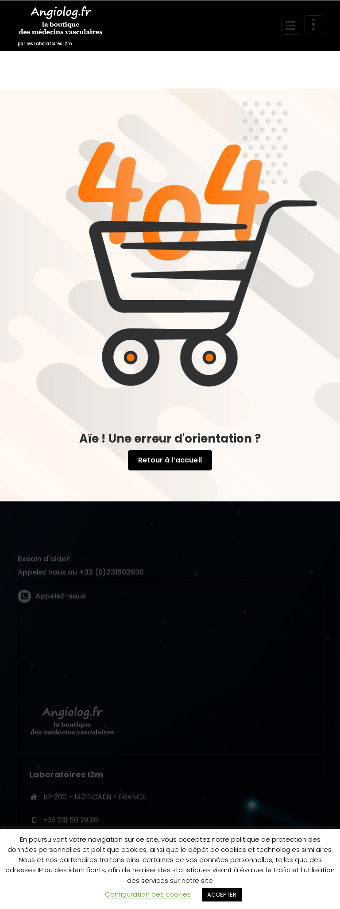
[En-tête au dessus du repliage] (313, 24)
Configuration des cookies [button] (148, 894)
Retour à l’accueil (170, 460)
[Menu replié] (290, 26)
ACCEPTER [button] (221, 894)
